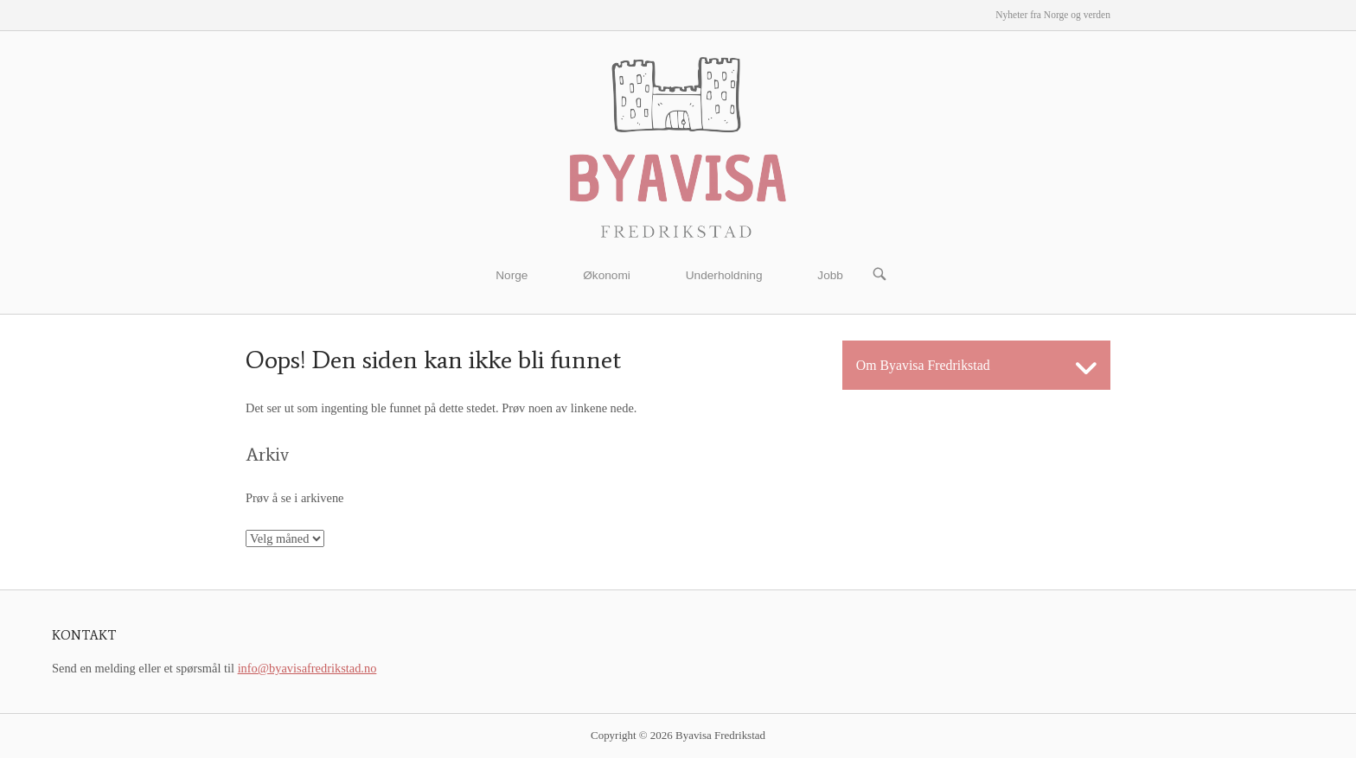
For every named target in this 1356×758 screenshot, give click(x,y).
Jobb (830, 275)
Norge (512, 275)
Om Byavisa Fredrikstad (923, 365)
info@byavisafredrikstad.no (307, 668)
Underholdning (724, 275)
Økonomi (606, 275)
